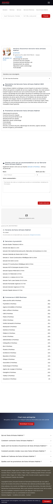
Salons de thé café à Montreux (26, 300)
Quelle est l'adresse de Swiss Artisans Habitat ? (18, 456)
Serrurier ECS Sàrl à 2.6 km (10, 261)
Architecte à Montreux (26, 353)
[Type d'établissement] (12, 15)
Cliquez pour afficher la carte (26, 216)
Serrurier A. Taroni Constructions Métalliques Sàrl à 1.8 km (20, 257)
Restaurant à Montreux (26, 327)
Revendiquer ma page (26, 424)
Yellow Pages (26, 473)
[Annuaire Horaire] (5, 2)
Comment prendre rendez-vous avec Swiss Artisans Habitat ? (23, 451)
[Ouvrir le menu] (48, 3)
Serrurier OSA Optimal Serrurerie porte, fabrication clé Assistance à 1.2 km (25, 251)
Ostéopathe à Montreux (26, 343)
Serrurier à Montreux (34, 167)
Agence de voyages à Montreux (26, 369)
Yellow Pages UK (12, 475)
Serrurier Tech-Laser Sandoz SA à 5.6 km (15, 280)
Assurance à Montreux (26, 379)
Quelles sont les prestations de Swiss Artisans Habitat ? (21, 461)
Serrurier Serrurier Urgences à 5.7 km (13, 287)
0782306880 (18, 57)
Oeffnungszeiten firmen (38, 473)
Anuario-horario (16, 473)
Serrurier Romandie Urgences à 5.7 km (14, 284)
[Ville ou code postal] (31, 15)
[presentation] (16, 197)
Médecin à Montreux (26, 333)
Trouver (45, 16)
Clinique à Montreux (26, 359)
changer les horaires (35, 234)
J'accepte (47, 501)
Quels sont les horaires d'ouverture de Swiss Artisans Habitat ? (24, 446)
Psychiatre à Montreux (26, 304)
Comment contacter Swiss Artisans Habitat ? (17, 440)
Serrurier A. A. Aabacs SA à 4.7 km (13, 277)
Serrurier (16, 53)
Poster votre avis (44, 203)
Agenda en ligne (44, 475)
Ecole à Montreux (26, 336)
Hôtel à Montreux (26, 320)
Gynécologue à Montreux (26, 366)
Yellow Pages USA (23, 475)
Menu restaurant (6, 477)
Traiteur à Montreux (26, 376)
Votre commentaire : (9, 178)
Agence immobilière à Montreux (26, 307)
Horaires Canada (35, 470)
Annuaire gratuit (6, 470)
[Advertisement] (26, 32)
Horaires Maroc (6, 473)
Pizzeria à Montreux (26, 349)
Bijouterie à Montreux (26, 356)
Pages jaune (15, 470)
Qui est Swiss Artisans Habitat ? (12, 435)
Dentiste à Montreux (26, 330)
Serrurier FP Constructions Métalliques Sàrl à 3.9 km (18, 264)
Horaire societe (33, 475)
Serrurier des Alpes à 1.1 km (11, 248)
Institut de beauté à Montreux (26, 323)
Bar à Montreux (26, 346)
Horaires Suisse (24, 470)
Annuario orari (45, 470)
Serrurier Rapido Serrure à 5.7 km (12, 290)
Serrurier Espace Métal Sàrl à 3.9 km (13, 270)
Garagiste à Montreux (26, 372)
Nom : (5, 172)
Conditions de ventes (19, 495)
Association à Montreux (26, 362)
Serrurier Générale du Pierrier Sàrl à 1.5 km (15, 254)
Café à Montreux (26, 313)
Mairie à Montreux (26, 317)
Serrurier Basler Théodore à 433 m (13, 244)
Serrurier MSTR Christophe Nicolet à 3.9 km (15, 267)
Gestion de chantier (18, 477)
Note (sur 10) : (40, 172)
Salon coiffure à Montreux (26, 310)
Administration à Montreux (26, 340)
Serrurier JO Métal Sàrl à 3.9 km (12, 274)
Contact (28, 495)
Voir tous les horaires (10, 78)
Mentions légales (6, 495)
